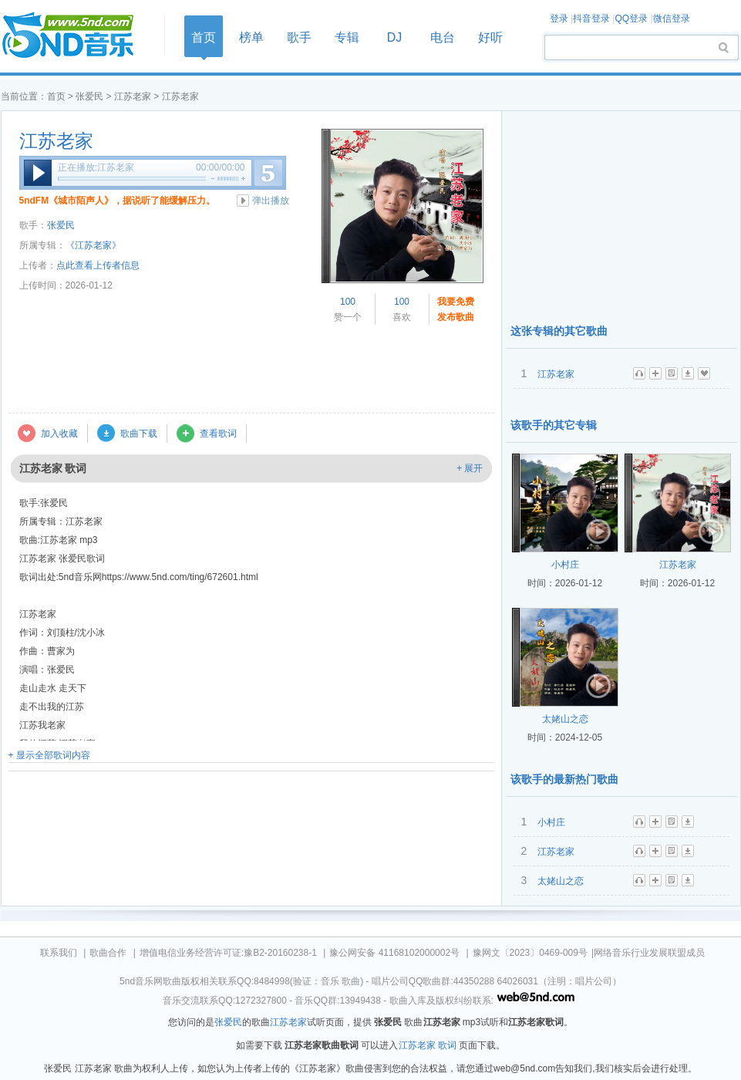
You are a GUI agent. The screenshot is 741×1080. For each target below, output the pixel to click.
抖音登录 (591, 18)
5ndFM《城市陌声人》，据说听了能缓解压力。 (117, 200)
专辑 (347, 37)
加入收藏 (59, 433)
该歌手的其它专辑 (553, 425)
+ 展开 (469, 468)
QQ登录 (631, 18)
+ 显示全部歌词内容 (49, 755)
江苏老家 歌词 (427, 1045)
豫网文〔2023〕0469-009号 (530, 952)
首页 (78, 35)
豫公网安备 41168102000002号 (394, 952)
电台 (442, 37)
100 (347, 301)
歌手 (299, 37)
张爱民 (89, 96)
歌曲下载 (138, 433)
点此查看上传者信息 (98, 265)
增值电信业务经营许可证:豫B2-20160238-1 (228, 952)
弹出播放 (270, 200)
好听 (490, 37)
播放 (38, 173)
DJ (394, 37)
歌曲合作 (107, 952)
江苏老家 (132, 96)
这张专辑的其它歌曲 (559, 331)
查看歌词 (218, 433)
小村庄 (565, 564)
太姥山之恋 (565, 719)
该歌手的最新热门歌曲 (564, 779)
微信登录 (671, 18)
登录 (559, 18)
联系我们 (58, 952)
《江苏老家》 (93, 245)
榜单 (251, 37)
